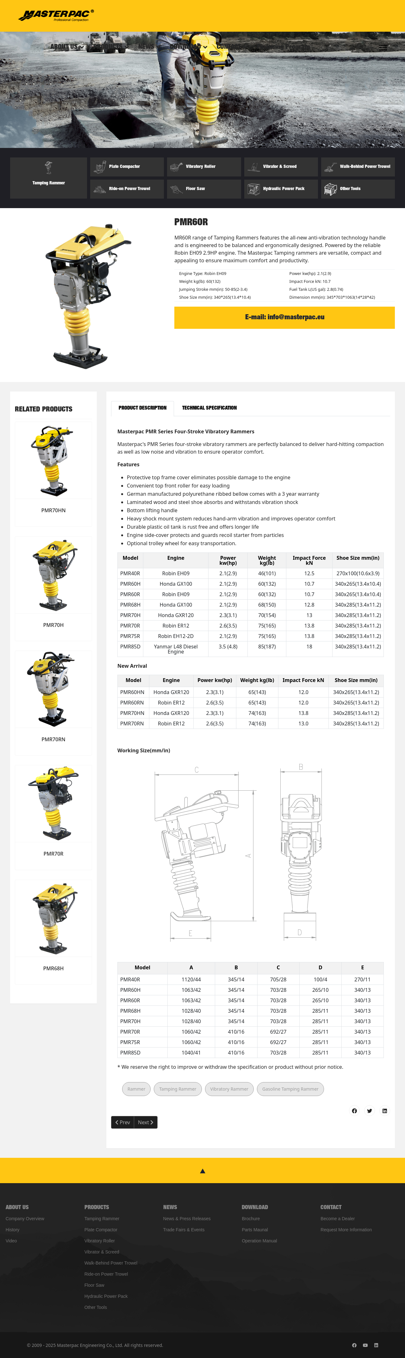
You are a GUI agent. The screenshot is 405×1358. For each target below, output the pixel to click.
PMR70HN (53, 510)
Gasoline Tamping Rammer (290, 1089)
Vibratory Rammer (229, 1089)
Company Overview (25, 1218)
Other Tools (95, 1307)
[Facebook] (354, 1345)
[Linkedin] (376, 1345)
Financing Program (283, 47)
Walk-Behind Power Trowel (111, 1263)
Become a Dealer (338, 1218)
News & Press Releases (187, 1218)
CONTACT (229, 47)
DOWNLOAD (185, 47)
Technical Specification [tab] (209, 408)
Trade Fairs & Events (184, 1229)
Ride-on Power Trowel (106, 1274)
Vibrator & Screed (101, 1251)
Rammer (136, 1089)
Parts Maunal (255, 1229)
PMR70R (54, 853)
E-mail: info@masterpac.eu (284, 317)
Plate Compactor (100, 1229)
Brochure (251, 1218)
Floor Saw (94, 1285)
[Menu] (383, 47)
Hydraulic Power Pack (106, 1296)
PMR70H (53, 625)
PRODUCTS (107, 47)
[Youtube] (365, 1345)
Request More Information (346, 1229)
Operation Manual (259, 1240)
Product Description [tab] (142, 408)
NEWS (146, 47)
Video (11, 1240)
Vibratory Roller (99, 1240)
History (13, 1229)
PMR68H (53, 968)
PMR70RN (53, 739)
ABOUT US (64, 47)
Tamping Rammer (177, 1089)
